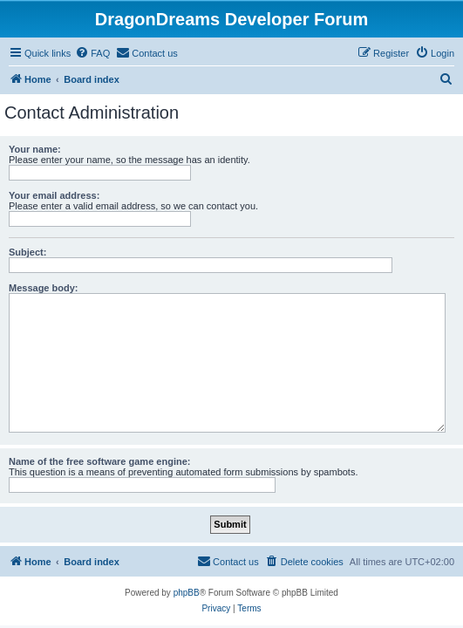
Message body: (43, 288)
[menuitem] (92, 53)
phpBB (187, 592)
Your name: (35, 149)
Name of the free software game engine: (99, 461)
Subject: (27, 252)
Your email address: (54, 195)
